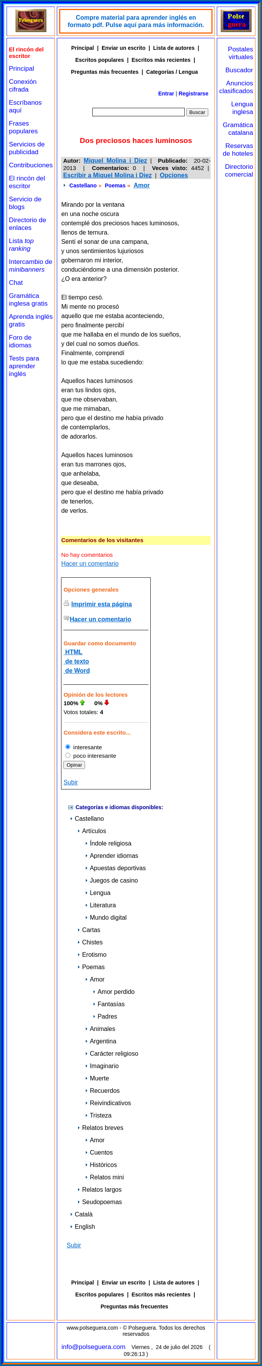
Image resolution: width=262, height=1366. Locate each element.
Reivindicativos (108, 1103)
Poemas (115, 185)
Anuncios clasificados (236, 87)
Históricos (101, 1165)
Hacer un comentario (90, 563)
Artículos (91, 831)
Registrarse (193, 93)
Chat (16, 282)
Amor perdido (113, 991)
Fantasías (108, 1004)
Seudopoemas (99, 1202)
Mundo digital (105, 917)
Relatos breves (100, 1127)
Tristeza (98, 1115)
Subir (70, 782)
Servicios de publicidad (27, 148)
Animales (100, 1029)
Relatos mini (104, 1177)
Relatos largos (99, 1189)
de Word (76, 670)
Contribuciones (31, 165)
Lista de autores (173, 48)
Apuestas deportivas (115, 868)
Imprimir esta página (101, 604)
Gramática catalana (238, 128)
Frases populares (23, 127)
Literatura (100, 905)
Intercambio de (30, 265)
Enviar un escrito (124, 48)
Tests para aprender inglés (24, 366)
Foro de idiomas (20, 341)
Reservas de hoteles (238, 149)
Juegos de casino (111, 880)
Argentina (100, 1041)
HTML (72, 652)
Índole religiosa (108, 843)
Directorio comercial (239, 170)
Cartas (88, 930)
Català (81, 1214)
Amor (142, 185)
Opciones (174, 175)
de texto (76, 661)
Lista (21, 244)
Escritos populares (99, 60)
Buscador (239, 70)
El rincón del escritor (27, 182)
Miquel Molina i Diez (115, 160)
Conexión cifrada (23, 85)
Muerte (97, 1078)
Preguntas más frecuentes (105, 72)
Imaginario (102, 1066)
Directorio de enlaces (27, 223)
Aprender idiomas (111, 855)
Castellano (83, 185)
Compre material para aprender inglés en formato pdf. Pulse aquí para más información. (136, 21)
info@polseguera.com (93, 1347)
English (82, 1226)
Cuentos (99, 1152)
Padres (105, 1016)
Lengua (97, 893)
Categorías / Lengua (172, 72)
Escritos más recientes (161, 60)
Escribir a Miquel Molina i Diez (107, 175)
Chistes (89, 942)
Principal (21, 68)
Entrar (166, 93)
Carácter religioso (111, 1053)
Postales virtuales (240, 53)
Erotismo (91, 954)
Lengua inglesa (242, 108)
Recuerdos (102, 1090)
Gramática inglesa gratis (28, 299)
